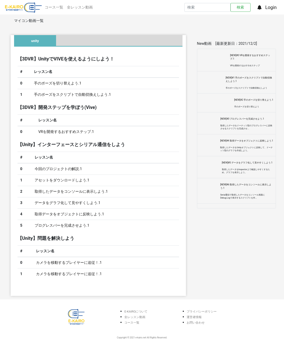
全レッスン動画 (80, 7)
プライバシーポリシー (202, 311)
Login (271, 7)
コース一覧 (54, 7)
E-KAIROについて (135, 311)
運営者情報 (194, 317)
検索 (240, 7)
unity (35, 41)
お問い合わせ (196, 322)
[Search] (207, 7)
